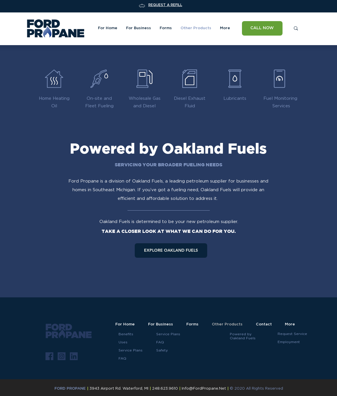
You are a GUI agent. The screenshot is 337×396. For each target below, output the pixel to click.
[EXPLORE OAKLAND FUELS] (171, 250)
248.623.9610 (165, 389)
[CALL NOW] (262, 28)
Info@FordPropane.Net (204, 389)
